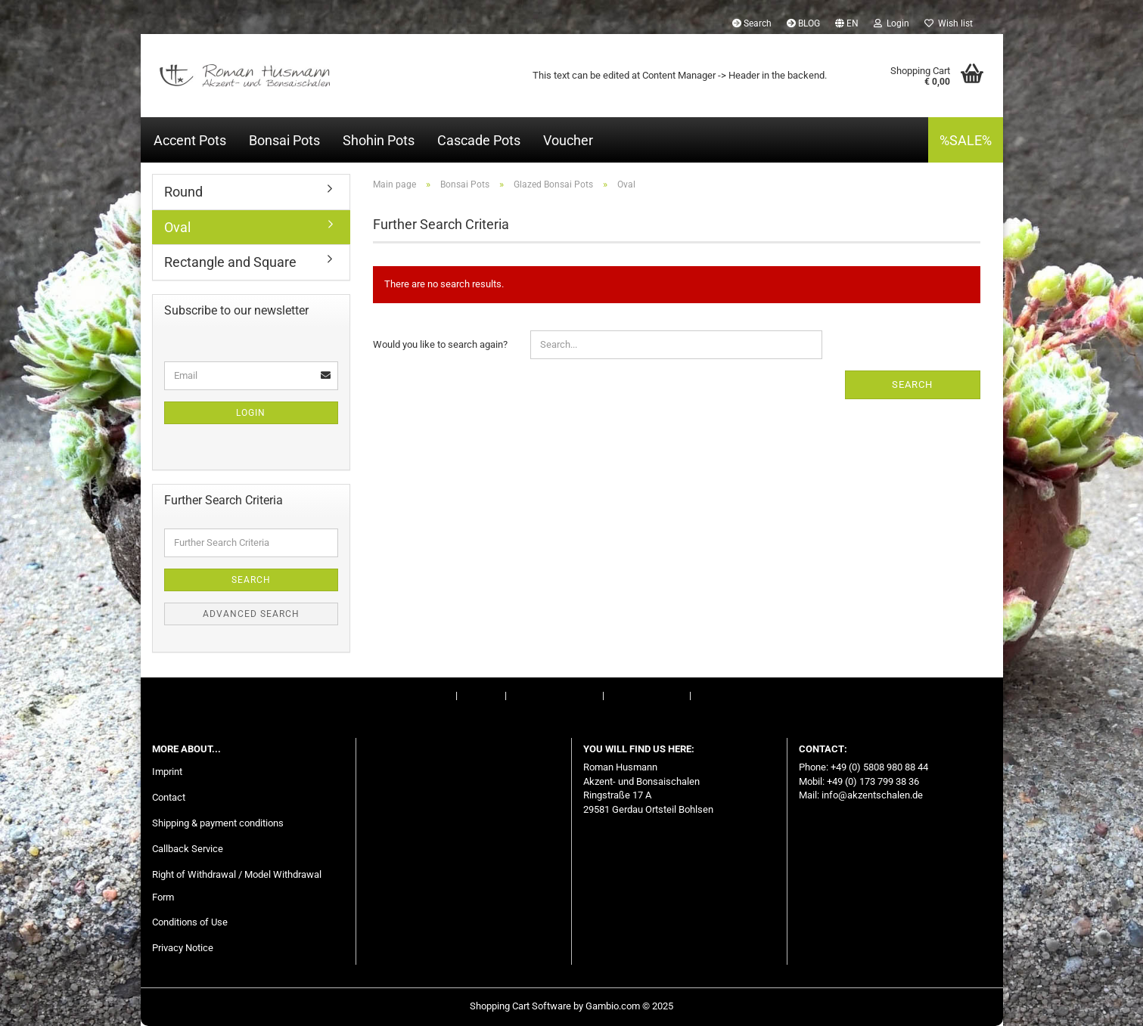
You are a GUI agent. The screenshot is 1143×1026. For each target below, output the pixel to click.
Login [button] (891, 23)
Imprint (438, 695)
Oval (177, 227)
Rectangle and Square (230, 262)
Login (251, 413)
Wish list (948, 23)
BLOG (803, 23)
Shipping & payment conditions (218, 823)
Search (752, 23)
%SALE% (966, 140)
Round (183, 192)
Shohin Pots (379, 140)
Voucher (568, 140)
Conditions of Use (647, 695)
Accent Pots (190, 140)
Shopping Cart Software (520, 1006)
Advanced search (251, 614)
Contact (481, 695)
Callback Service (187, 848)
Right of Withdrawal (553, 695)
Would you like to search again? (440, 344)
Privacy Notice (182, 947)
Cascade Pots (478, 140)
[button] (847, 22)
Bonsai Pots (284, 140)
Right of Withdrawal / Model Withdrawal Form (236, 886)
